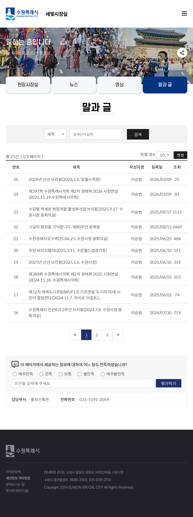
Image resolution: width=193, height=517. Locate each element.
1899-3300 (78, 480)
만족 (48, 374)
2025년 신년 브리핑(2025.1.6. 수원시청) (63, 262)
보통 (67, 374)
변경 (180, 155)
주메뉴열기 (184, 13)
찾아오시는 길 (15, 484)
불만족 (88, 374)
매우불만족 (115, 374)
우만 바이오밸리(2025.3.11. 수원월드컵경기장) (68, 250)
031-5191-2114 (100, 480)
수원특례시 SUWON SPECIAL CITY (56, 13)
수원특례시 (23, 451)
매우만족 (25, 374)
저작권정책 (13, 472)
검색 (138, 134)
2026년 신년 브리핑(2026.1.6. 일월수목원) (64, 179)
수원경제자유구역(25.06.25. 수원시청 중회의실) (68, 238)
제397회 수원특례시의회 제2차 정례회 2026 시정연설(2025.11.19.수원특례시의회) (73, 194)
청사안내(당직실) (17, 491)
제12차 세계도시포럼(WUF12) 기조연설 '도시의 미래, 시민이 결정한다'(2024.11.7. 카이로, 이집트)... (75, 295)
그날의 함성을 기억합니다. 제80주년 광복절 (64, 227)
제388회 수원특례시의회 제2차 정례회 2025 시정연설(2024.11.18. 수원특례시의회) (73, 277)
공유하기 (182, 53)
